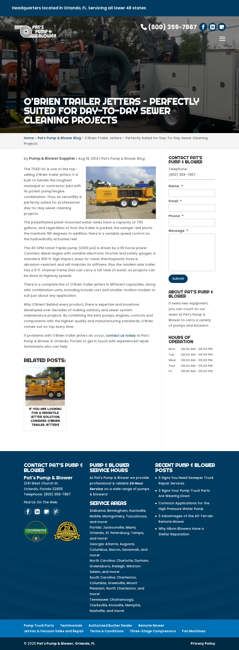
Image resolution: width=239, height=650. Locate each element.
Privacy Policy (203, 643)
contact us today (121, 335)
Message (178, 231)
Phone (176, 216)
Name (176, 186)
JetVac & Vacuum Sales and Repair (54, 631)
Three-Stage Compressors (153, 631)
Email (175, 201)
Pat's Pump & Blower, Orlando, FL (66, 643)
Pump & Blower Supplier (52, 158)
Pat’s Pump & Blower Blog (123, 158)
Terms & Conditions (107, 631)
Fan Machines (194, 631)
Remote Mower (151, 625)
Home (29, 138)
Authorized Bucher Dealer (110, 625)
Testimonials (71, 625)
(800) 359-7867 (169, 27)
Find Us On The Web (40, 502)
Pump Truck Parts (39, 625)
